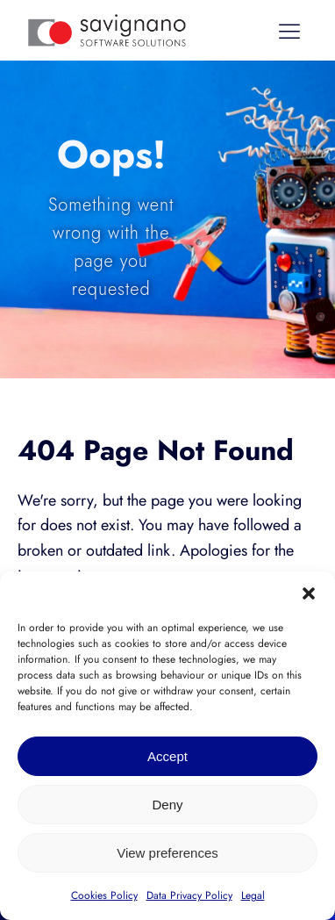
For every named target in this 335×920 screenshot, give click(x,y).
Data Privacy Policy (189, 895)
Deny (167, 804)
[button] (308, 593)
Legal (253, 895)
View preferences (167, 852)
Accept (167, 756)
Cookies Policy (104, 895)
